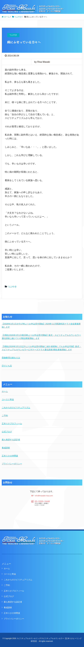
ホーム (5, 391)
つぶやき (12, 286)
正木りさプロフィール (12, 423)
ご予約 (5, 415)
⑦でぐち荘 (7, 366)
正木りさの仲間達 (10, 456)
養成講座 (6, 448)
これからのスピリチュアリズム (16, 407)
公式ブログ (7, 431)
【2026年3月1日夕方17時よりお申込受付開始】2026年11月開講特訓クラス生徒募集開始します (41, 325)
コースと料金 (8, 399)
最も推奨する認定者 (11, 439)
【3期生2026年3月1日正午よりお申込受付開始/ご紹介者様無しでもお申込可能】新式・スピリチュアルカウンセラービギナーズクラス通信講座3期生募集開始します (41, 348)
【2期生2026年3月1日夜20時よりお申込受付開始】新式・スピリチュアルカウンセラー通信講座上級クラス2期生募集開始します (41, 336)
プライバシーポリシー (12, 464)
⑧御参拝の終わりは (11, 357)
